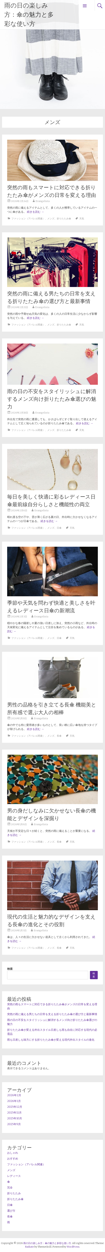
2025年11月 (14, 1112)
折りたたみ (14, 1193)
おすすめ (12, 1158)
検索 (10, 968)
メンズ (50, 218)
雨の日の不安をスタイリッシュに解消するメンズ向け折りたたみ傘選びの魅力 (51, 399)
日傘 (59, 527)
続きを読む (35, 211)
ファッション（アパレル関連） (28, 218)
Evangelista (43, 201)
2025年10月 (14, 1118)
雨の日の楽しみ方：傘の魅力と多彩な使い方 (29, 14)
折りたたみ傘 (64, 218)
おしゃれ (12, 1152)
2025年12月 (14, 1106)
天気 (81, 218)
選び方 (11, 1210)
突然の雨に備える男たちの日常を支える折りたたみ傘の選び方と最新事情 (52, 1014)
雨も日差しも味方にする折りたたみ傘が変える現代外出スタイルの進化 (50, 1039)
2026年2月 (14, 1095)
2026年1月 (14, 1101)
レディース (14, 1176)
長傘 (59, 735)
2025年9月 (14, 1124)
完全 (10, 1187)
